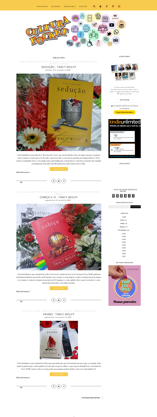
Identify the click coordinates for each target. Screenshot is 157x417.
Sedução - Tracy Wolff (58, 67)
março (123, 227)
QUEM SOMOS (70, 6)
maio (122, 220)
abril (122, 223)
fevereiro (122, 230)
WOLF (93, 311)
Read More (58, 169)
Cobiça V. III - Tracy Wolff (59, 197)
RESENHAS (56, 6)
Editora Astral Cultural (52, 62)
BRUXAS (30, 62)
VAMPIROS (64, 64)
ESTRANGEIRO (82, 62)
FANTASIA (93, 62)
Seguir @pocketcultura (124, 112)
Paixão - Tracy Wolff (58, 314)
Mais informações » (23, 172)
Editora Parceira (68, 62)
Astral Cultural (22, 192)
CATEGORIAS (42, 6)
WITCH (86, 311)
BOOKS (22, 62)
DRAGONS (38, 62)
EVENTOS (83, 6)
